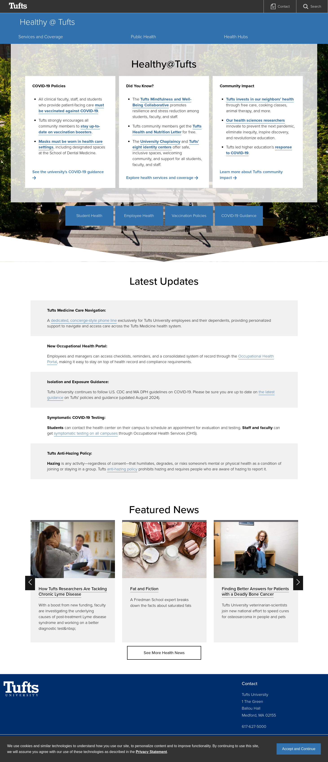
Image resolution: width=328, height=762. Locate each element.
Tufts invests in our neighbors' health (260, 99)
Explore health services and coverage (159, 178)
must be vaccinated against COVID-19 (71, 108)
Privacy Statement (151, 752)
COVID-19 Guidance (238, 216)
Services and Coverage (40, 36)
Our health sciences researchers (255, 120)
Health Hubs (236, 36)
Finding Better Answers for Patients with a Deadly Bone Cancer (255, 591)
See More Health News (164, 653)
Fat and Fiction (144, 588)
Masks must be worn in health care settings (71, 144)
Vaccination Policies (189, 216)
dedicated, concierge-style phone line (84, 320)
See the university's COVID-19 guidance (68, 172)
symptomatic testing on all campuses (86, 433)
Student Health (89, 216)
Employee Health (139, 216)
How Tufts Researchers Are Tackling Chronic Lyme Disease (73, 591)
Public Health (143, 36)
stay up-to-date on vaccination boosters (69, 129)
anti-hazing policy (122, 469)
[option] (73, 581)
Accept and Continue (298, 749)
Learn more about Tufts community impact (251, 175)
